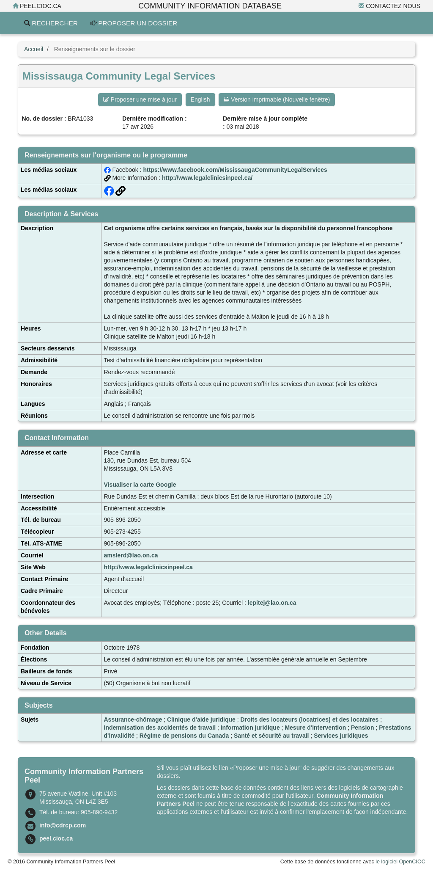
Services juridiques (341, 735)
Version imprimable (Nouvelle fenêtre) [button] (277, 99)
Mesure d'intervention (315, 727)
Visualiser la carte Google (140, 484)
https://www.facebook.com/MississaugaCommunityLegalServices (235, 169)
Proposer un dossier (134, 23)
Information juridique (250, 727)
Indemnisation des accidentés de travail (160, 727)
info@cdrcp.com (62, 825)
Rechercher (51, 23)
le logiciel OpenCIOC (400, 862)
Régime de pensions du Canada (184, 735)
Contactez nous (389, 6)
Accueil (33, 49)
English (200, 99)
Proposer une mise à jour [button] (140, 99)
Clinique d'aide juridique (201, 719)
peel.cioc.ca (37, 6)
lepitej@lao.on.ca (272, 602)
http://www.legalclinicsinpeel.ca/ (207, 177)
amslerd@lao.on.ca (131, 555)
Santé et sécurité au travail (271, 735)
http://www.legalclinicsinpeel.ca (148, 567)
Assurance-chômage (133, 719)
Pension (362, 727)
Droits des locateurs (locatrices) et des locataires (310, 719)
